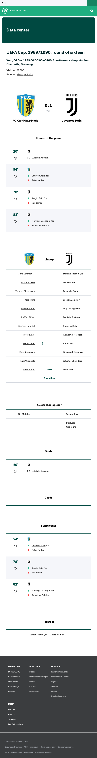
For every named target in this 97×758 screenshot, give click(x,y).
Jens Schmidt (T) (27, 274)
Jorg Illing (30, 300)
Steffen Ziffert (28, 317)
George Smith (25, 74)
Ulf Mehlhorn (39, 176)
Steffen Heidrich (26, 326)
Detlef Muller (28, 308)
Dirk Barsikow (28, 282)
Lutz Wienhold (27, 361)
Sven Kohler (29, 343)
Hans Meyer (29, 370)
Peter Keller (38, 180)
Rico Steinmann (27, 352)
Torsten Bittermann (25, 291)
